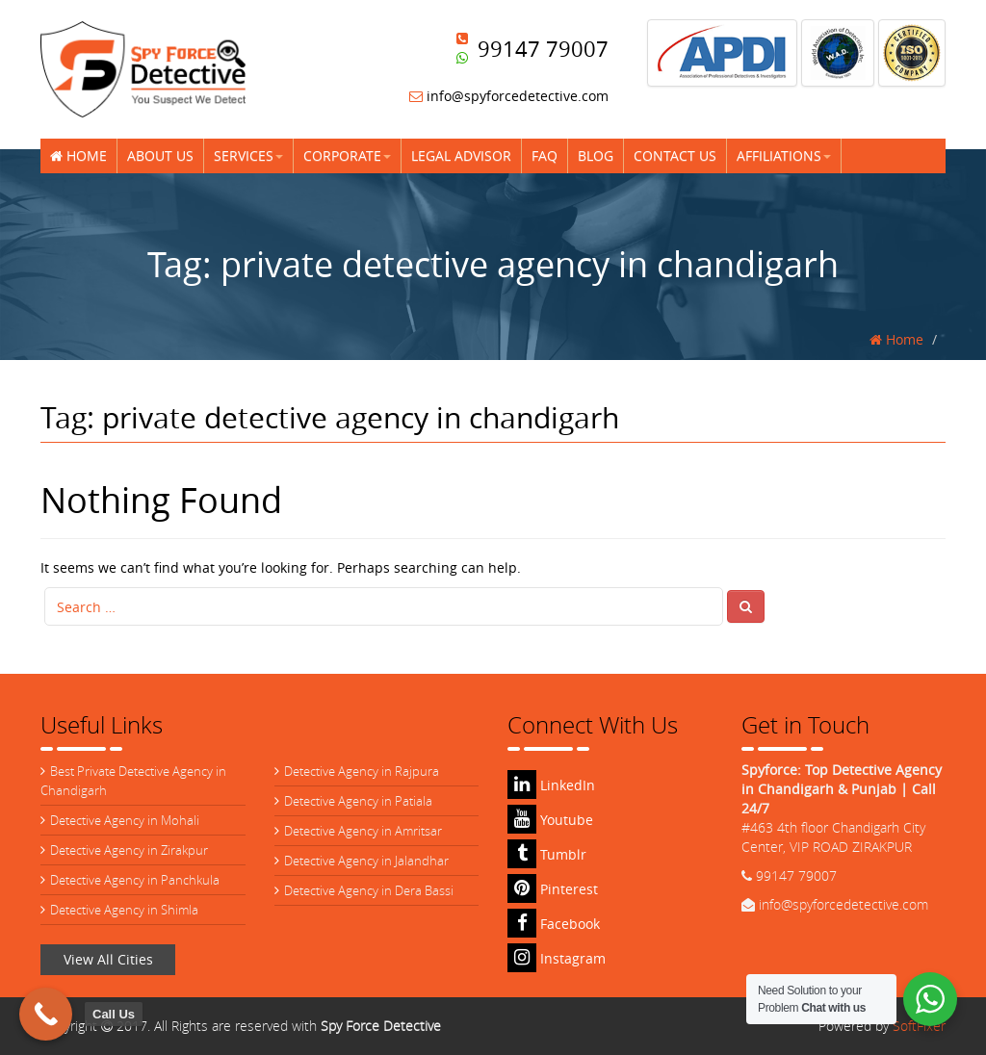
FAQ (545, 155)
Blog (595, 155)
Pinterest (552, 889)
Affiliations (784, 155)
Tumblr (546, 854)
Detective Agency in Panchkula (135, 879)
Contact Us (675, 155)
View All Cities (108, 959)
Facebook (553, 923)
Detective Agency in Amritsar (363, 830)
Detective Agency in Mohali (124, 820)
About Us (160, 155)
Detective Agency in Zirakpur (129, 850)
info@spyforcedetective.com (509, 96)
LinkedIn (551, 785)
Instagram (556, 958)
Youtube (550, 820)
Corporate (347, 155)
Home (78, 155)
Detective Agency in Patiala (358, 801)
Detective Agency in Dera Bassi (369, 890)
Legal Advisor (461, 155)
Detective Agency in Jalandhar (366, 860)
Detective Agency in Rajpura (361, 771)
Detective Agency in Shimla (124, 909)
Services (248, 155)
